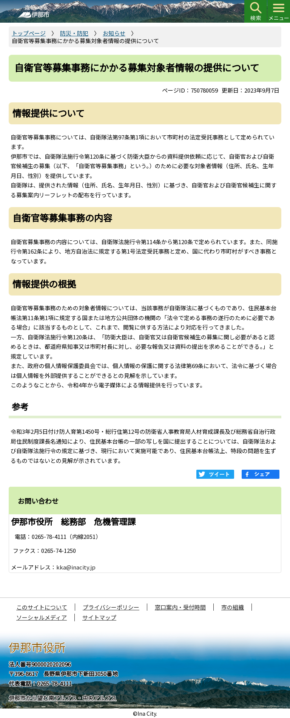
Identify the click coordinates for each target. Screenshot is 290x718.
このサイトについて (41, 607)
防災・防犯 (74, 33)
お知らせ (114, 33)
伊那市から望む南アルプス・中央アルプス (62, 698)
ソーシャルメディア (41, 617)
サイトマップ (99, 617)
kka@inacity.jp (76, 567)
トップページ (29, 33)
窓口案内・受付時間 (180, 607)
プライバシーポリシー (111, 607)
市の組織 (232, 607)
